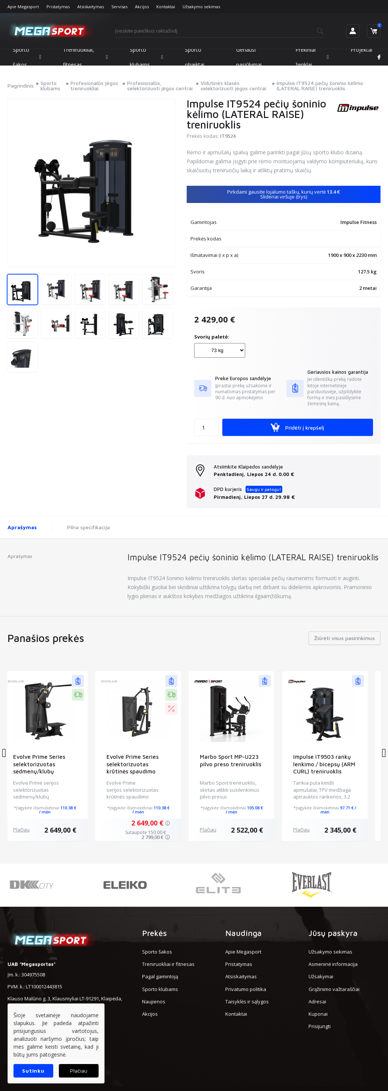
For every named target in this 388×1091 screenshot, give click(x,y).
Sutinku (33, 1070)
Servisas (119, 6)
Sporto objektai (194, 57)
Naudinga (243, 932)
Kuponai (318, 1013)
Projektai (361, 49)
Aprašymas (22, 527)
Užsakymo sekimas (201, 6)
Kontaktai (165, 6)
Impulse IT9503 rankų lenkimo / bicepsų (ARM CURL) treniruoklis (334, 764)
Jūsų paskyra (333, 932)
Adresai (317, 1001)
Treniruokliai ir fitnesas (168, 964)
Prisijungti (320, 1026)
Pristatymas (58, 6)
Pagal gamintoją (160, 976)
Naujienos (153, 1001)
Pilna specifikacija (88, 527)
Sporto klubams (146, 57)
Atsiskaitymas (90, 6)
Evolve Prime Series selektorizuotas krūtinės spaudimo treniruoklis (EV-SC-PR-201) (147, 772)
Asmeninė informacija (333, 964)
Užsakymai (321, 976)
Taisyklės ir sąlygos (247, 1001)
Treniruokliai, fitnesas (85, 57)
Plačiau (30, 829)
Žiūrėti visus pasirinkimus (344, 638)
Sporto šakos (27, 57)
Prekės (154, 932)
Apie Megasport (23, 6)
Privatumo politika (245, 989)
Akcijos (142, 6)
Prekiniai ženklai (312, 57)
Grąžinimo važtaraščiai (334, 989)
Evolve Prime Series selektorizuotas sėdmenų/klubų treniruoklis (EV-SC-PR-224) (53, 772)
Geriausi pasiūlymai (249, 57)
